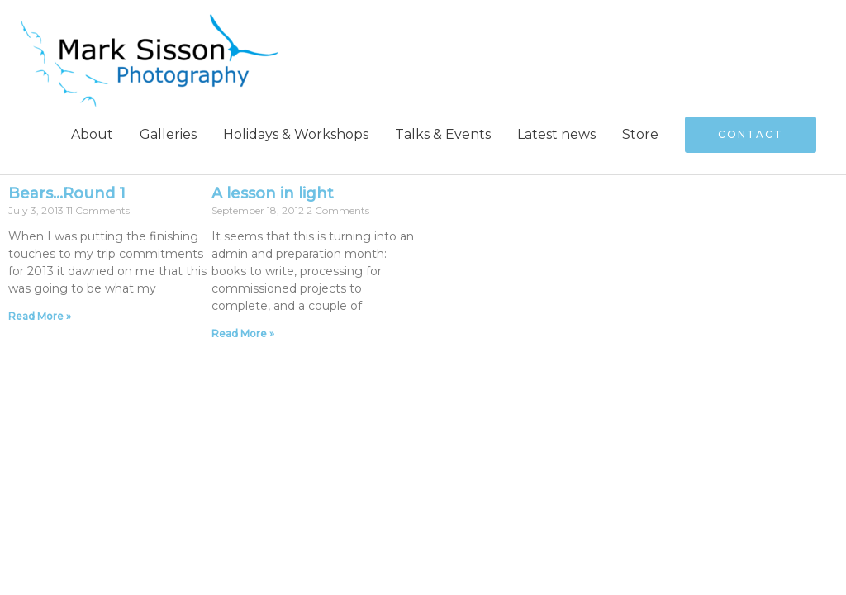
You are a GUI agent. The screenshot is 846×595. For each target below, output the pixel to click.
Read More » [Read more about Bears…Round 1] (39, 316)
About (92, 134)
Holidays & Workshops (295, 134)
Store (640, 134)
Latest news (556, 134)
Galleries (168, 134)
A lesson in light (273, 193)
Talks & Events (443, 134)
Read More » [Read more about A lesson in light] (243, 333)
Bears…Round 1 (67, 193)
